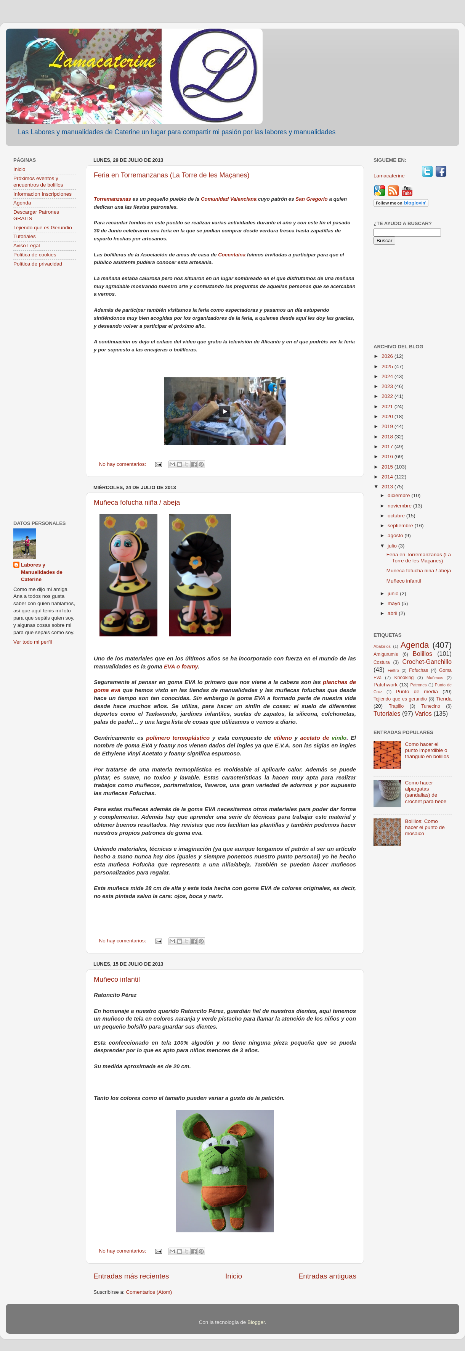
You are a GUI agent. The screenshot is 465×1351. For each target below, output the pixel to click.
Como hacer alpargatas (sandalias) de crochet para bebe (425, 792)
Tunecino (430, 706)
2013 (388, 487)
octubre (397, 516)
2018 (388, 437)
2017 (388, 446)
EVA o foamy (181, 666)
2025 (388, 366)
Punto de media (417, 691)
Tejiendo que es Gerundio (42, 227)
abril (393, 613)
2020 (388, 416)
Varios (423, 713)
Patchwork (386, 685)
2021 (388, 406)
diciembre (399, 495)
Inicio (233, 1276)
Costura (382, 662)
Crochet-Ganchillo (427, 661)
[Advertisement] (44, 394)
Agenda (22, 203)
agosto (396, 535)
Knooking (404, 677)
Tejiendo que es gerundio (400, 699)
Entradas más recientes (131, 1276)
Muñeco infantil (117, 979)
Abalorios (382, 646)
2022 (388, 396)
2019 (388, 426)
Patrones (418, 685)
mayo (395, 603)
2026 (388, 356)
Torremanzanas (112, 199)
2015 (388, 467)
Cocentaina (231, 255)
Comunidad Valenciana (229, 199)
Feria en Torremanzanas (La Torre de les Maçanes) (172, 175)
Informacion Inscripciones (42, 194)
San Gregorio (311, 199)
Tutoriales (24, 236)
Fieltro (393, 670)
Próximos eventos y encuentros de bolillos (38, 181)
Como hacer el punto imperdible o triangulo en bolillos (427, 750)
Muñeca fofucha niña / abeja (137, 502)
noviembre (400, 506)
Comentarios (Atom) (149, 1292)
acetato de (316, 738)
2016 (388, 456)
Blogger (256, 1322)
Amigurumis (386, 654)
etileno (283, 738)
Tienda (444, 699)
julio (393, 546)
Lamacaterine (390, 176)
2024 (388, 376)
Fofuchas (418, 670)
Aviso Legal (26, 245)
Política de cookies (34, 255)
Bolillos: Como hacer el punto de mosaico (424, 827)
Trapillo (396, 706)
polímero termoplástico (178, 738)
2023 (388, 386)
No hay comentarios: (123, 464)
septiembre (401, 525)
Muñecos (435, 677)
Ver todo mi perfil (32, 642)
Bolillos (422, 653)
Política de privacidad (37, 264)
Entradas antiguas (327, 1276)
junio (394, 593)
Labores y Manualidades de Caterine (42, 572)
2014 (388, 477)
